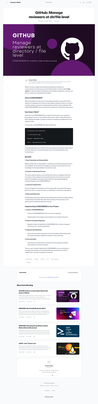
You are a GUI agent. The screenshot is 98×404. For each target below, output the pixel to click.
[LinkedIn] (39, 80)
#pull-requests (54, 259)
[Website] (52, 375)
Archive (47, 386)
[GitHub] (48, 375)
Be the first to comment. (53, 277)
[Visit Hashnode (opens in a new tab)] (49, 396)
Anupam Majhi (15, 2)
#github (36, 259)
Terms (56, 386)
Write (89, 2)
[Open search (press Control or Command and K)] (80, 2)
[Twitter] (43, 375)
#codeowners (29, 259)
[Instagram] (45, 375)
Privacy (52, 386)
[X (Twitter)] (38, 80)
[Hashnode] (54, 375)
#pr (48, 259)
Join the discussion (72, 272)
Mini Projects (49, 2)
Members (42, 386)
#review (42, 259)
